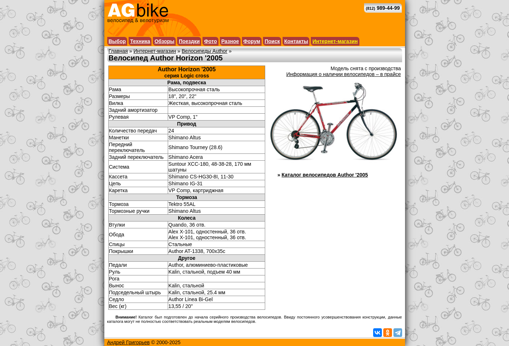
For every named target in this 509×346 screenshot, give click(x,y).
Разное (230, 41)
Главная (118, 51)
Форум (251, 41)
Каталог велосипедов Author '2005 (324, 175)
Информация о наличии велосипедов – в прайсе (343, 74)
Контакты (296, 41)
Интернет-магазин (335, 41)
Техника (140, 41)
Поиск (272, 41)
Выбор (117, 41)
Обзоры (164, 41)
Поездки (189, 41)
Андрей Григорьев (128, 342)
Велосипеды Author (205, 51)
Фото (210, 41)
